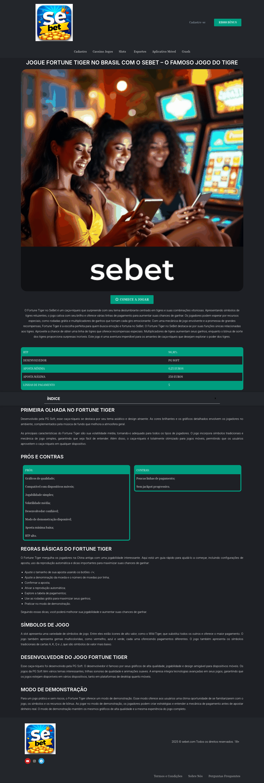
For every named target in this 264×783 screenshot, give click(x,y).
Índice (53, 398)
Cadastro (80, 51)
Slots (122, 51)
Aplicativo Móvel (164, 51)
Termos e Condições (168, 776)
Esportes (140, 51)
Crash (186, 51)
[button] (132, 399)
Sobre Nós (195, 776)
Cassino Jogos (103, 51)
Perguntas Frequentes (224, 776)
